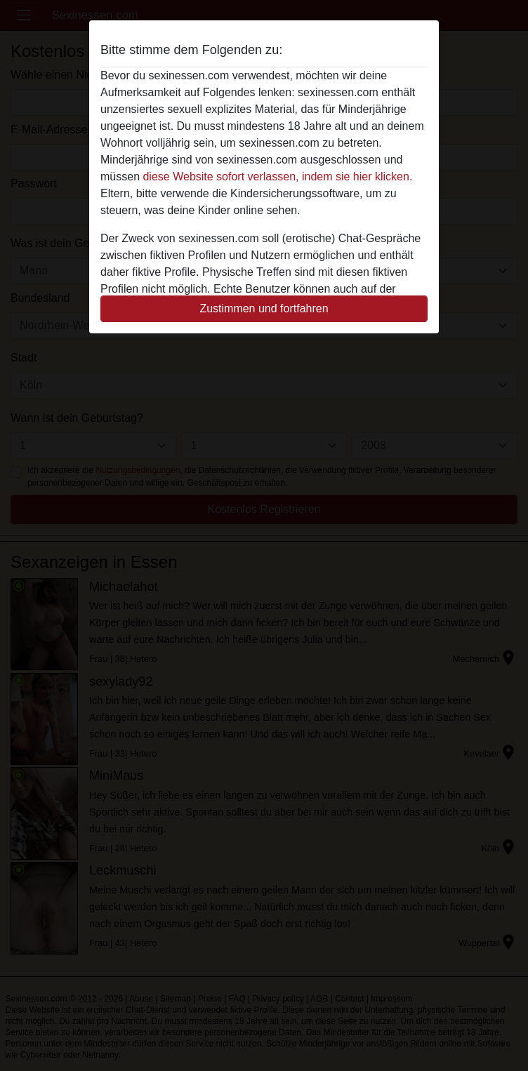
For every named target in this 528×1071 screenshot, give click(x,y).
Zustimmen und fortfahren (263, 308)
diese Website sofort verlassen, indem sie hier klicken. (277, 176)
